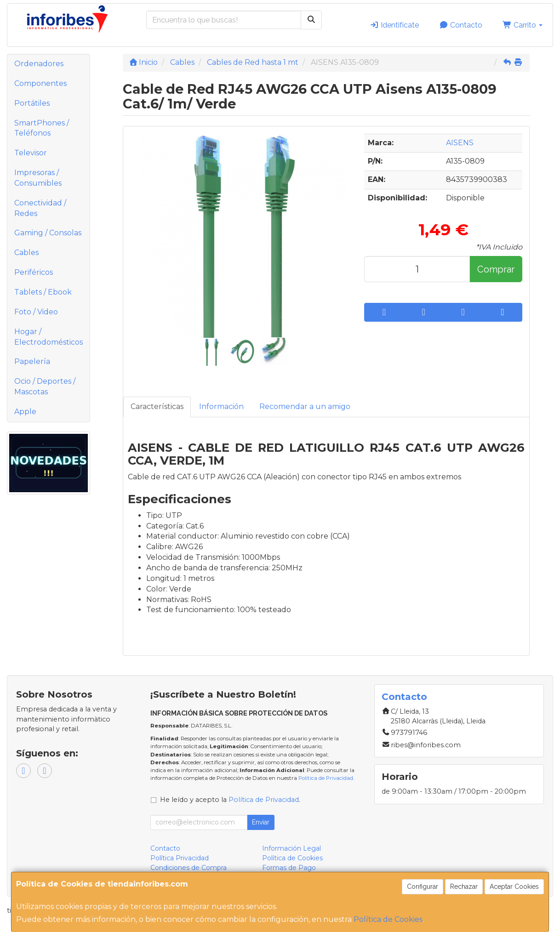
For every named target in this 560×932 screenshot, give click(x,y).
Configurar (422, 886)
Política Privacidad (179, 858)
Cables (26, 252)
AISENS (460, 142)
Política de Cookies (388, 919)
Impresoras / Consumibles (38, 178)
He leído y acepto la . (230, 800)
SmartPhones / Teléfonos (41, 128)
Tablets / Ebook (43, 292)
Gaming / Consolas (47, 232)
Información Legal (291, 848)
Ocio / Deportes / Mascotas (44, 386)
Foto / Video (36, 311)
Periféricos (33, 272)
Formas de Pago (289, 868)
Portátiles (32, 103)
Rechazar (464, 886)
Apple (25, 411)
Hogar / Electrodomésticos (48, 337)
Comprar (495, 269)
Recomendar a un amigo (304, 406)
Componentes (40, 83)
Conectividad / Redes (40, 208)
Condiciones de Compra (188, 868)
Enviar (260, 822)
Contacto (460, 25)
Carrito (523, 25)
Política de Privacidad (325, 778)
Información (221, 406)
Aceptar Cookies (514, 886)
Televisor (30, 152)
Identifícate (394, 25)
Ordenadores (38, 63)
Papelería (32, 361)
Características (157, 406)
